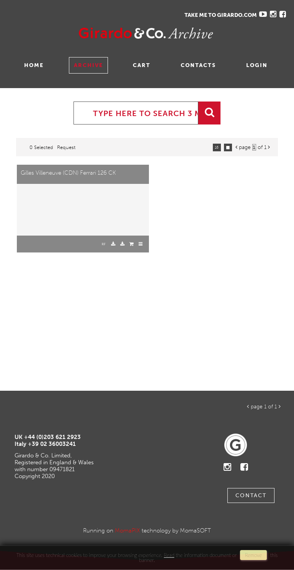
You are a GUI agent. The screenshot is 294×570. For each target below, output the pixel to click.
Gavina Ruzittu (83, 33)
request (66, 147)
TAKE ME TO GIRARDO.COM (221, 15)
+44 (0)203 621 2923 (52, 437)
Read (169, 555)
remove (253, 555)
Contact (250, 495)
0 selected (41, 147)
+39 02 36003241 (52, 444)
